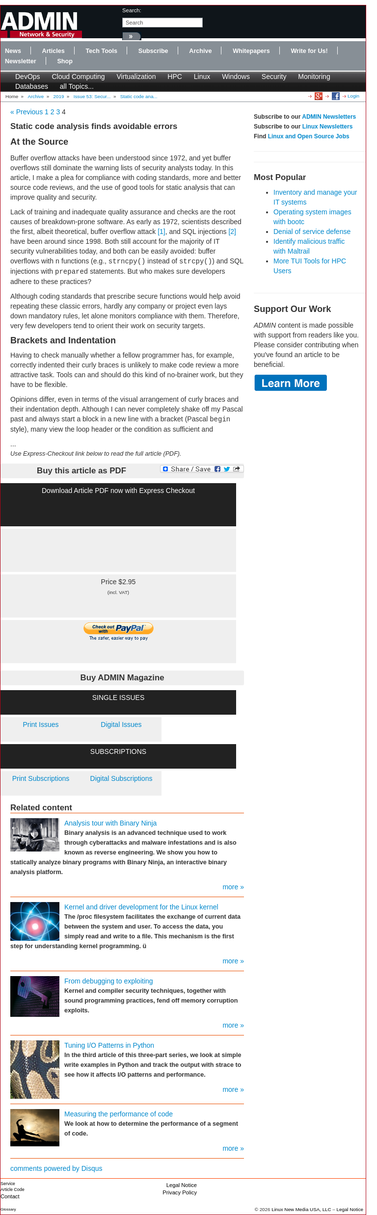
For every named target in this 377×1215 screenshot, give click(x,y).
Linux (202, 76)
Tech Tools (101, 51)
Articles (53, 51)
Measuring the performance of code (118, 1114)
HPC (174, 76)
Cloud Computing (78, 76)
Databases (31, 86)
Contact (10, 1196)
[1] (161, 231)
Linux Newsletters (327, 126)
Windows (236, 76)
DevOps (27, 76)
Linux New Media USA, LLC (301, 1209)
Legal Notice (181, 1185)
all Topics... (77, 86)
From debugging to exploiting (108, 981)
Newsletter (20, 61)
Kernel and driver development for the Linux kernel (141, 907)
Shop (64, 61)
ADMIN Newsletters (329, 116)
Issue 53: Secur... (92, 96)
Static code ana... (139, 96)
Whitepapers (251, 51)
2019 (59, 96)
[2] (232, 231)
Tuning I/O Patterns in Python (109, 1045)
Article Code (12, 1189)
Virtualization (136, 76)
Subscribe (153, 51)
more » (233, 887)
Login (353, 96)
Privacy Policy (179, 1192)
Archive (200, 51)
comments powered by (56, 1168)
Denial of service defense (311, 231)
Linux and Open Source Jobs (309, 136)
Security (274, 76)
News (13, 51)
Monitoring (314, 76)
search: (131, 10)
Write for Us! (309, 51)
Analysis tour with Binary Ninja (110, 823)
